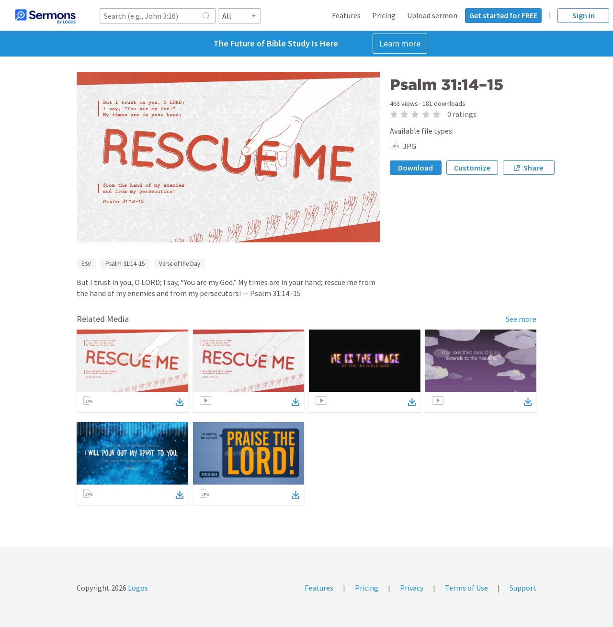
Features (346, 15)
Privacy (411, 588)
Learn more (399, 43)
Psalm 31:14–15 (125, 264)
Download (415, 167)
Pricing (384, 15)
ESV (86, 264)
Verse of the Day (179, 264)
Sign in (583, 15)
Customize (472, 167)
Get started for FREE (503, 15)
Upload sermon (432, 15)
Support (523, 588)
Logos (137, 588)
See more (521, 319)
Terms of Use (466, 588)
